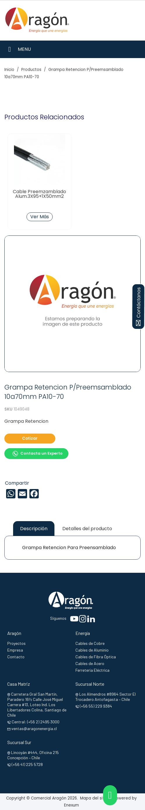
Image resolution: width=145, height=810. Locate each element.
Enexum (72, 805)
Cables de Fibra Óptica (95, 656)
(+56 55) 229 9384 (96, 705)
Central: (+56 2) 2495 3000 (35, 721)
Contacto (15, 656)
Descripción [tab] (33, 528)
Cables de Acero (89, 663)
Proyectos (16, 643)
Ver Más (39, 216)
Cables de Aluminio (92, 649)
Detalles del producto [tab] (87, 528)
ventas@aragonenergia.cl (34, 728)
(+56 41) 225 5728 (27, 764)
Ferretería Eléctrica (92, 670)
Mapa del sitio (94, 798)
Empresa (15, 649)
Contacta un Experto (37, 454)
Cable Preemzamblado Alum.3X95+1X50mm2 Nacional (39, 196)
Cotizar (30, 438)
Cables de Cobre (90, 643)
